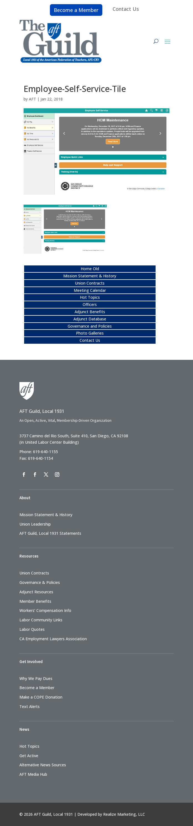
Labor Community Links (40, 619)
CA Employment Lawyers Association (53, 638)
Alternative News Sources (42, 764)
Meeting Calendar (90, 290)
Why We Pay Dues (35, 678)
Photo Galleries (90, 333)
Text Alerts (29, 706)
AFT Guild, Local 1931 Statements (50, 533)
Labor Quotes (32, 629)
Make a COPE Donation (40, 697)
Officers (90, 304)
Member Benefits (35, 601)
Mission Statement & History (89, 275)
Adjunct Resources (36, 591)
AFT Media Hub (33, 774)
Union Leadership (35, 524)
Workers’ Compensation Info (45, 610)
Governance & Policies (39, 582)
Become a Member (76, 10)
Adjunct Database (89, 319)
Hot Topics (90, 297)
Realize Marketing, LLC (124, 814)
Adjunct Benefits (90, 311)
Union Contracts (90, 283)
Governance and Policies (90, 326)
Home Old (90, 268)
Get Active (28, 755)
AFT (32, 99)
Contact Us (126, 9)
